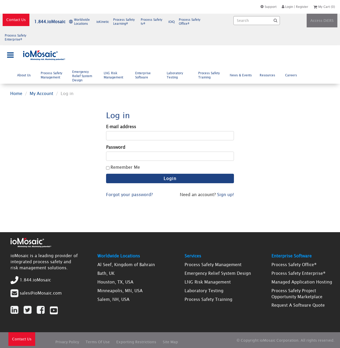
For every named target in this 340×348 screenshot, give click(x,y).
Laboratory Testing (175, 75)
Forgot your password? (129, 194)
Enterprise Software (143, 75)
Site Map (170, 342)
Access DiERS (322, 20)
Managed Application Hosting (301, 282)
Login (287, 7)
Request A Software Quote (298, 305)
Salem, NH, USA (113, 299)
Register (302, 7)
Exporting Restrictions (136, 342)
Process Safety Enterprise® (298, 273)
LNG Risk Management (115, 75)
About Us (26, 75)
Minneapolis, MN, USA (120, 290)
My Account (41, 93)
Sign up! (225, 194)
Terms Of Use (98, 342)
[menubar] (158, 76)
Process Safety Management (52, 75)
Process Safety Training (209, 75)
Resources (269, 75)
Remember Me (125, 167)
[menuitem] (25, 75)
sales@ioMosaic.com (41, 292)
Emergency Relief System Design (82, 76)
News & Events (241, 75)
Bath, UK (105, 273)
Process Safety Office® (294, 264)
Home (16, 93)
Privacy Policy (67, 342)
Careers (293, 75)
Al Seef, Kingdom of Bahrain (126, 264)
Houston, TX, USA (115, 282)
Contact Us (16, 20)
